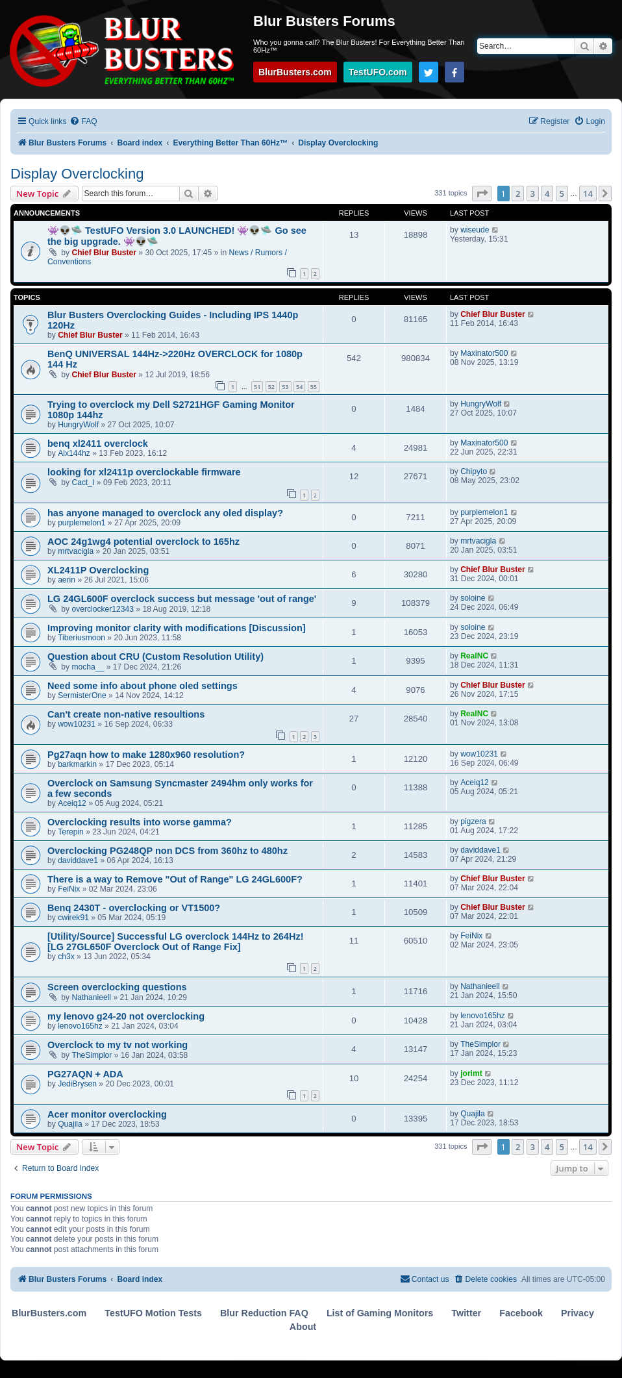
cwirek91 (73, 917)
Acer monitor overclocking (107, 1114)
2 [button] (518, 193)
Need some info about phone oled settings (142, 686)
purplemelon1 (81, 522)
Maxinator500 (484, 353)
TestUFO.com (378, 72)
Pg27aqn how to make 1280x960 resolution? (146, 754)
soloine (472, 598)
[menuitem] (83, 122)
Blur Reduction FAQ (264, 1313)
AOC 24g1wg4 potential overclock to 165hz (143, 541)
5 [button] (562, 193)
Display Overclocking (76, 174)
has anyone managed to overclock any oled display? (165, 513)
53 (285, 386)
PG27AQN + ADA (85, 1074)
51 (257, 386)
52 (271, 386)
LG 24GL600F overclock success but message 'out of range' (181, 599)
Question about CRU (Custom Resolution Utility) (155, 656)
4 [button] (547, 193)
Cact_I (83, 482)
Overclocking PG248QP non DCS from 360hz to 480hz (167, 851)
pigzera (473, 821)
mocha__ (88, 666)
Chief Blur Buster (104, 252)
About (303, 1327)
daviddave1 (78, 860)
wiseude (474, 229)
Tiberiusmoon (81, 637)
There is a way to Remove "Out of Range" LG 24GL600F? (175, 879)
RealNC (474, 655)
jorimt (471, 1073)
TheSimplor (92, 1055)
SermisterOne (82, 695)
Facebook (521, 1313)
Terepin (71, 831)
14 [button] (588, 193)
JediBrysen (77, 1083)
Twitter (466, 1313)
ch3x (66, 956)
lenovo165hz (80, 1026)
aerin (66, 579)
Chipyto (473, 471)
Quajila (70, 1124)
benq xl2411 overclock (97, 443)
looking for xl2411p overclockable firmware (144, 472)
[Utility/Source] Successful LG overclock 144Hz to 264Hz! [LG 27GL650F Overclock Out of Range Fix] (175, 941)
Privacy (577, 1313)
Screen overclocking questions (117, 987)
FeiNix (69, 889)
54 (299, 386)
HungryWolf (78, 424)
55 (313, 386)
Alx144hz (74, 453)
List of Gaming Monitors (380, 1313)
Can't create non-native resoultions (126, 714)
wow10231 (76, 724)
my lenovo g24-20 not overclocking (126, 1016)
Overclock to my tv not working (117, 1045)
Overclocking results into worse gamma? (139, 822)
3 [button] (532, 193)
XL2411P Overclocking (98, 570)
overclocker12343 (103, 609)
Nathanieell (92, 997)
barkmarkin (77, 764)
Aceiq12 (72, 803)
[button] (481, 193)
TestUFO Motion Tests (153, 1313)
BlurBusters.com (295, 72)
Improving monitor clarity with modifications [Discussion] (176, 628)
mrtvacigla (75, 551)
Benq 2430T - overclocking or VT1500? (133, 908)
